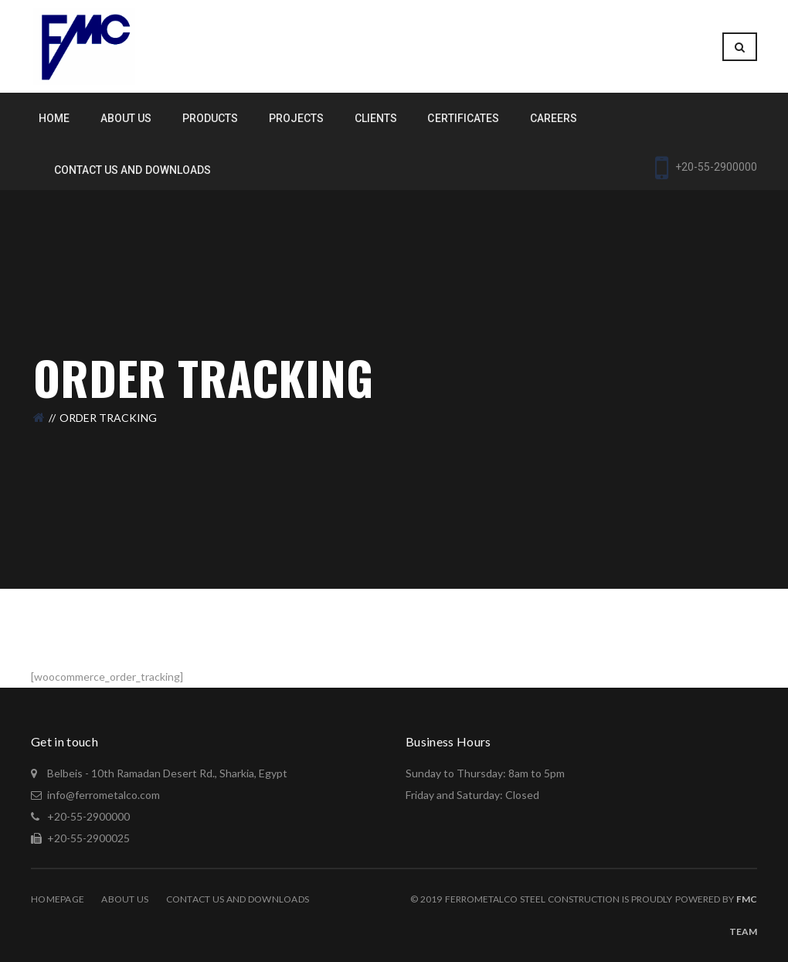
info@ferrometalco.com (103, 794)
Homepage (57, 899)
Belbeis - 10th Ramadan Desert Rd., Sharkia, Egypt (166, 773)
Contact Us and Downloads (238, 899)
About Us (124, 899)
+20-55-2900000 (87, 816)
